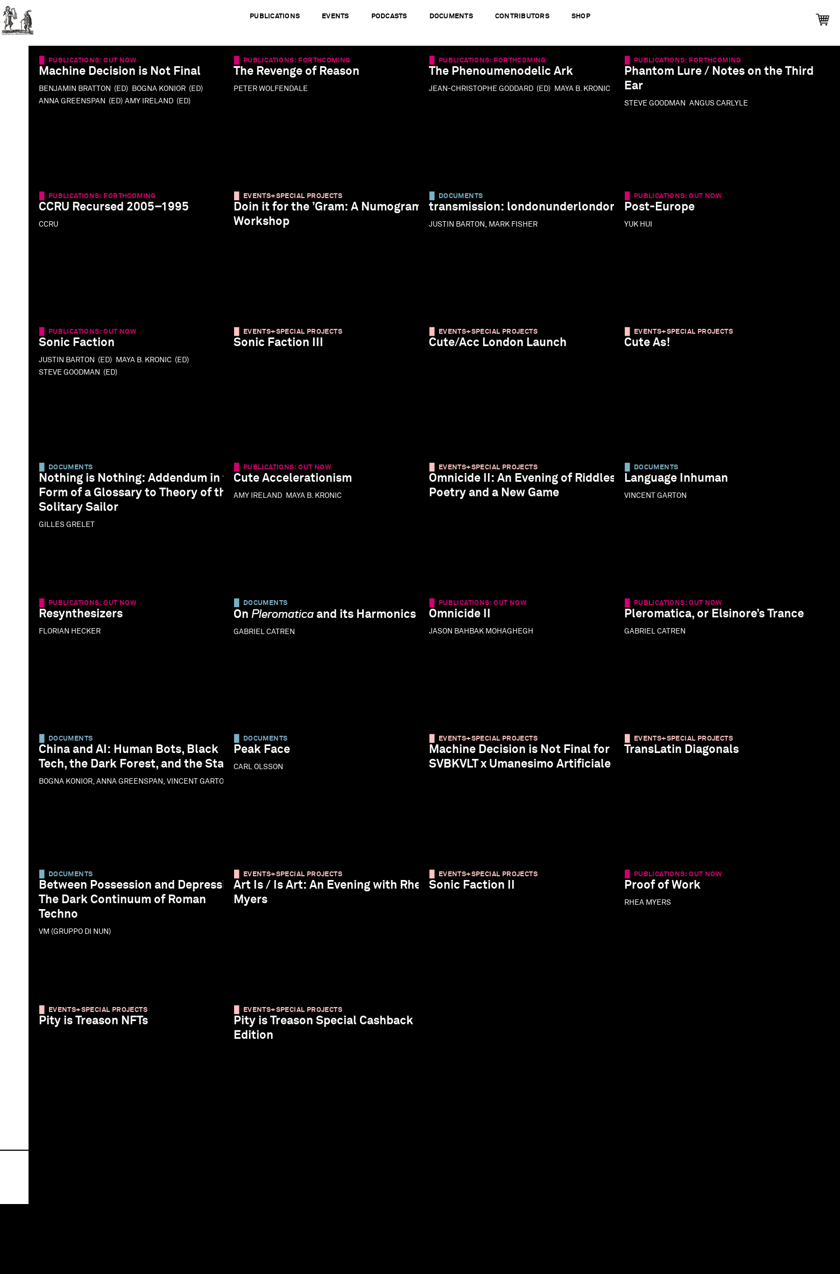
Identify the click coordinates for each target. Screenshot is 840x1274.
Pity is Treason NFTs (100, 1026)
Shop (580, 16)
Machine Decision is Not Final (127, 77)
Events (335, 16)
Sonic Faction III (285, 348)
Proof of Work (669, 891)
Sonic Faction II (479, 891)
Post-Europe (666, 213)
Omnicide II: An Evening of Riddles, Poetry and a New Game (507, 498)
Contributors (522, 16)
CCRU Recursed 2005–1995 (121, 213)
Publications (275, 16)
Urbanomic (17, 17)
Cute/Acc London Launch (505, 348)
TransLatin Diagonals (688, 755)
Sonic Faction (84, 348)
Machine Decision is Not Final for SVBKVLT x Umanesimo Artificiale (517, 770)
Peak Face (269, 755)
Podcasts (389, 16)
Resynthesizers (88, 620)
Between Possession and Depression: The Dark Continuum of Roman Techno (124, 905)
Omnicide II (467, 620)
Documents (451, 16)
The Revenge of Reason (303, 77)
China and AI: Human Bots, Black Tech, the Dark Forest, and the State (123, 770)
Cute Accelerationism (300, 484)
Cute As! (654, 348)
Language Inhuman (683, 484)
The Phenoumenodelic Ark (508, 77)
